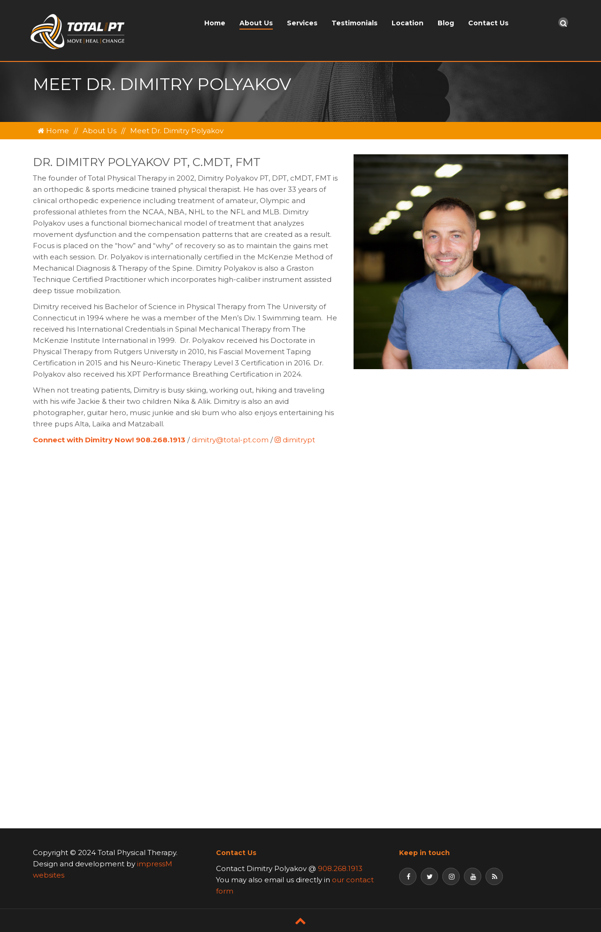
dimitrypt (295, 439)
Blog (446, 23)
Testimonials (354, 23)
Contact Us (488, 23)
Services (302, 23)
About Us (256, 23)
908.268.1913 (340, 868)
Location (408, 23)
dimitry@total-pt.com (230, 439)
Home (214, 23)
